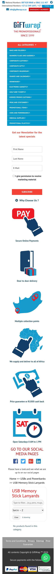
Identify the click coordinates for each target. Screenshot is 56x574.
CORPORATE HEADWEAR (19, 71)
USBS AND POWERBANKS (20, 113)
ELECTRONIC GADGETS (19, 87)
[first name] (27, 149)
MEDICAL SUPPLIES (17, 118)
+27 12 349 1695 (29, 5)
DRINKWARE (15, 81)
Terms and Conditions (16, 541)
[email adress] (27, 168)
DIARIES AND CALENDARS (20, 76)
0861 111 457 (42, 2)
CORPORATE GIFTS (17, 66)
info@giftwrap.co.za (18, 9)
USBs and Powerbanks (32, 478)
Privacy (31, 541)
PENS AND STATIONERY (19, 102)
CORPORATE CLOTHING (19, 61)
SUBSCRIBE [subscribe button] (27, 191)
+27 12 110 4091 (45, 5)
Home (13, 478)
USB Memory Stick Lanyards (29, 482)
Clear (16, 517)
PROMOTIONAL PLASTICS (20, 123)
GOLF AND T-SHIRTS (18, 92)
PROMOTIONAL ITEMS (18, 107)
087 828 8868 (27, 2)
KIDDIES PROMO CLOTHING (20, 97)
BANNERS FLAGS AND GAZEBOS (22, 55)
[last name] (27, 159)
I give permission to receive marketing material (27, 178)
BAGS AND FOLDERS (18, 50)
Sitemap (40, 541)
